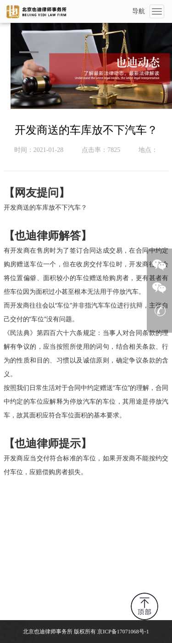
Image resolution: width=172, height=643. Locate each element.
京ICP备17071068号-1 (123, 631)
